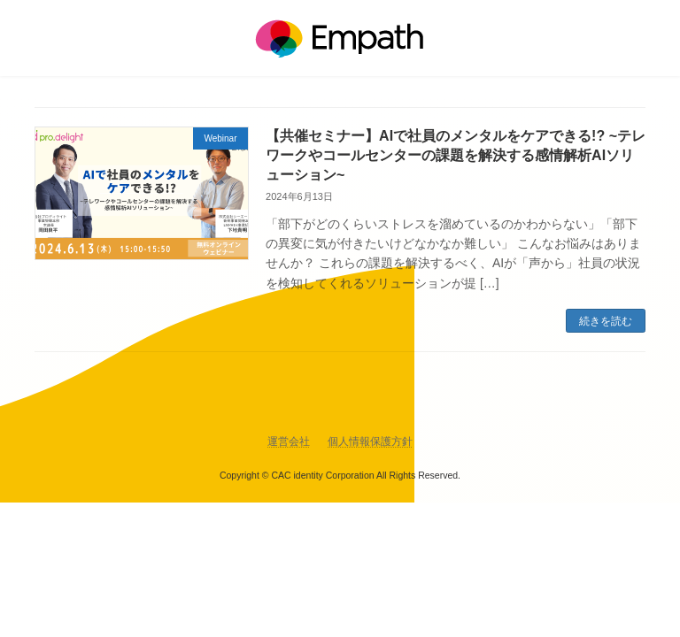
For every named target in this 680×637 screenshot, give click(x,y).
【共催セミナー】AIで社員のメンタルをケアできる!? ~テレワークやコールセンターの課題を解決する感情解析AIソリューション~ (455, 155)
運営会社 (288, 441)
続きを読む (605, 321)
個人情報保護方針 (370, 441)
